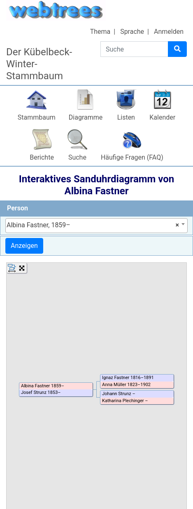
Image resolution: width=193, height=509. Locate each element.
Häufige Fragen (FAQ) (132, 157)
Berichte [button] (42, 157)
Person (17, 208)
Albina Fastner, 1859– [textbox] (93, 225)
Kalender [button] (162, 117)
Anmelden (169, 31)
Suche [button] (77, 157)
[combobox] (96, 225)
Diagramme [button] (85, 117)
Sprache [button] (132, 31)
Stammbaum (37, 117)
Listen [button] (126, 117)
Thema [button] (100, 31)
